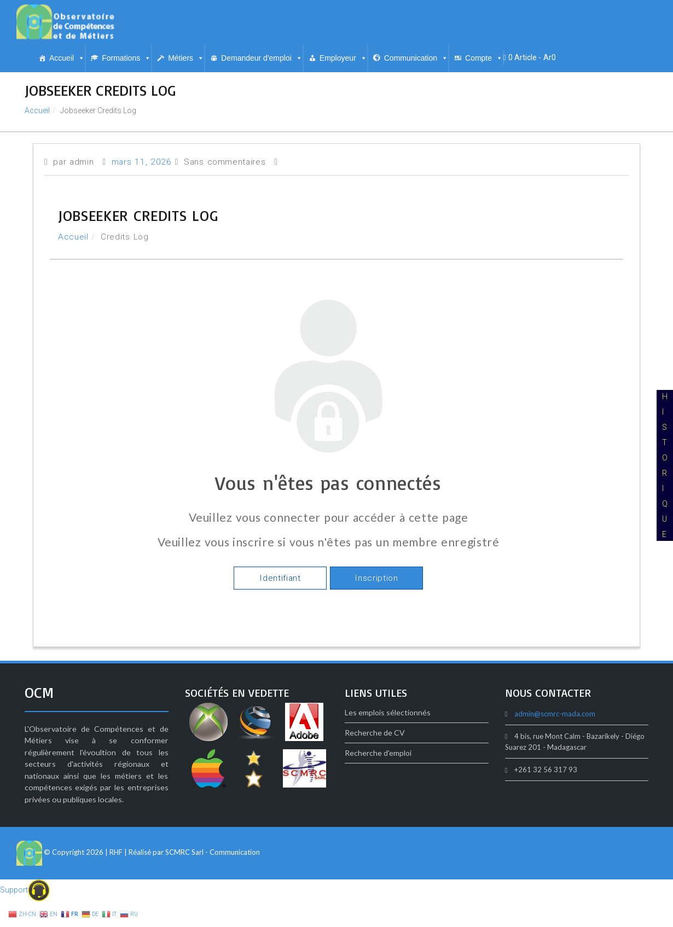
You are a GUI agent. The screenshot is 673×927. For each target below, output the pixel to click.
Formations (126, 58)
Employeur (343, 58)
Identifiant (279, 578)
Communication (416, 58)
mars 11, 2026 (142, 162)
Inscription (376, 578)
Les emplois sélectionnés (388, 712)
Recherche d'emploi (378, 752)
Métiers (186, 58)
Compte (484, 58)
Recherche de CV (375, 732)
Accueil (67, 58)
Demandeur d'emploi (262, 58)
